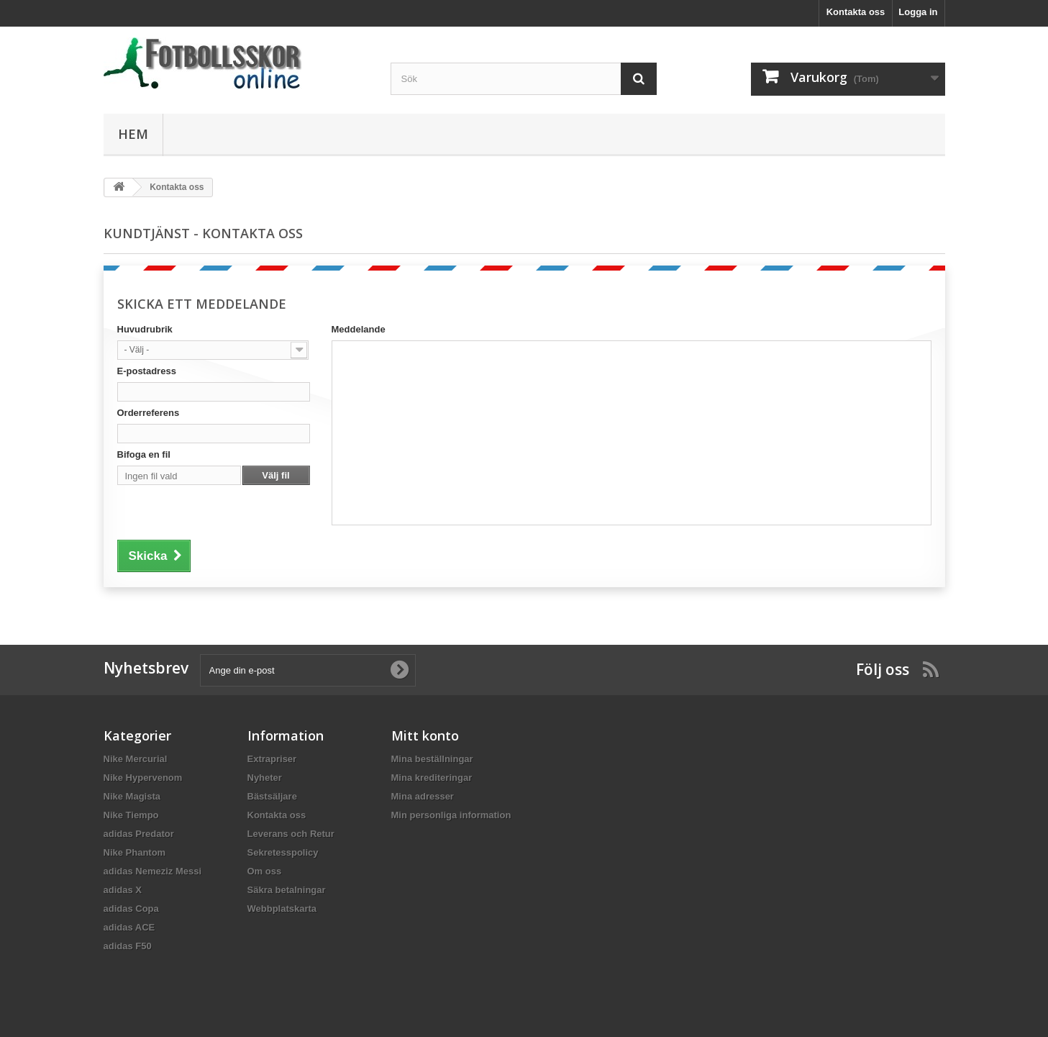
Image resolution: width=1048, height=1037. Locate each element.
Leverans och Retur (290, 833)
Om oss (264, 871)
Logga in (917, 11)
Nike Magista (132, 796)
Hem (133, 133)
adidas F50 (128, 946)
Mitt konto (425, 735)
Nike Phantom (135, 852)
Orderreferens (148, 412)
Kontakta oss (855, 11)
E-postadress (146, 371)
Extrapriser (272, 758)
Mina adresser (422, 796)
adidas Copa (131, 908)
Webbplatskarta (282, 908)
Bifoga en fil (143, 454)
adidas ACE (129, 927)
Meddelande (359, 329)
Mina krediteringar (432, 777)
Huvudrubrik (145, 329)
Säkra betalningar (286, 889)
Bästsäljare (272, 796)
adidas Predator (139, 833)
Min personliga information (451, 815)
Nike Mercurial (136, 758)
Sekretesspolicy (283, 852)
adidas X (123, 889)
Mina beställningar (432, 758)
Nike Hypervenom (143, 777)
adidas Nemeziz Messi (153, 871)
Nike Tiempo (131, 815)
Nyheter (264, 777)
